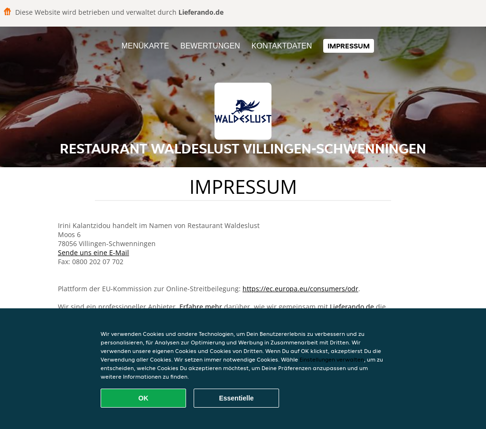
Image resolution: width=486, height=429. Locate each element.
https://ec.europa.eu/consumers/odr (300, 288)
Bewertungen (210, 46)
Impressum (348, 46)
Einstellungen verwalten (331, 359)
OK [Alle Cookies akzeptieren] (144, 398)
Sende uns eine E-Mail (93, 252)
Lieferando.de (352, 306)
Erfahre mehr (200, 306)
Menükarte (145, 46)
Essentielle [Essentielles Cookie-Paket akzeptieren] (236, 398)
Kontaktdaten (282, 46)
